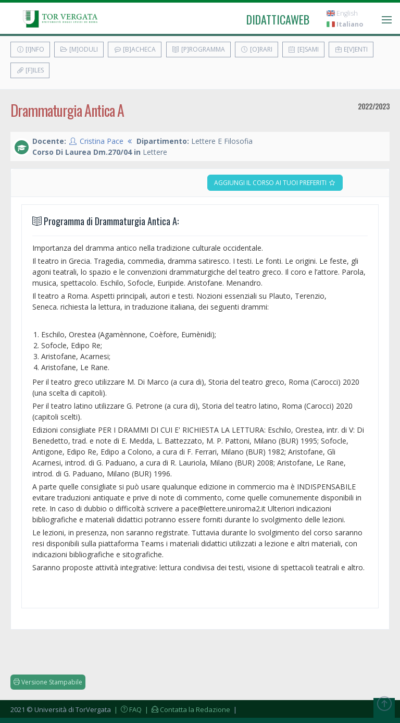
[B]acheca (135, 49)
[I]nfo (30, 49)
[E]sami (303, 49)
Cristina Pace (101, 141)
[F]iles (30, 70)
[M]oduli (79, 49)
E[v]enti (351, 49)
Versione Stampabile (48, 682)
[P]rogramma (198, 49)
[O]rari (256, 49)
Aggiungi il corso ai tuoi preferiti (275, 182)
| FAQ (127, 709)
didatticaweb (277, 19)
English (342, 13)
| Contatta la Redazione (186, 709)
